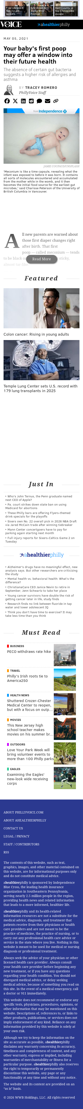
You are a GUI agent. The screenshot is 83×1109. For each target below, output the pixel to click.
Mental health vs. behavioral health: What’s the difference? (39, 580)
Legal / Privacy (16, 836)
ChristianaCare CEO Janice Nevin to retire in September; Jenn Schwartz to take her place (37, 589)
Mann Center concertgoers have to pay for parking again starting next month (36, 531)
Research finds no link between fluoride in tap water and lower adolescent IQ (38, 605)
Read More (41, 259)
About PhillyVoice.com (23, 812)
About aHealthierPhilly (25, 820)
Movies (15, 720)
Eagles (15, 769)
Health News (19, 695)
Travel (15, 671)
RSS (6, 852)
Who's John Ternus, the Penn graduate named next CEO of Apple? (38, 498)
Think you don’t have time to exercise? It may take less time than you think (38, 614)
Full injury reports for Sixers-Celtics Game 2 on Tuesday (40, 539)
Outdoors (17, 744)
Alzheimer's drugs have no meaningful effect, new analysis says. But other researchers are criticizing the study (41, 570)
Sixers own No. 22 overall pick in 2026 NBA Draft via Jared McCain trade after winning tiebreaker (41, 523)
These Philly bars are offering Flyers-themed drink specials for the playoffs (37, 514)
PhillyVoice (10, 24)
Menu (75, 24)
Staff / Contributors (21, 844)
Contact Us (13, 828)
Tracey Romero (41, 87)
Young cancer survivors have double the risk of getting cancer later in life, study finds (39, 597)
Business (17, 646)
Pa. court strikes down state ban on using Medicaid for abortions (35, 506)
